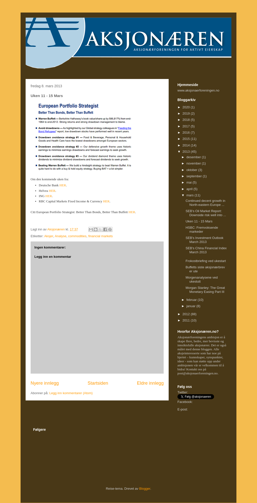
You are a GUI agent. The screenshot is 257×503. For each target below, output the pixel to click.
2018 (186, 120)
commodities (77, 236)
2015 (186, 139)
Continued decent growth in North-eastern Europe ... (205, 203)
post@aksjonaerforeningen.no (197, 373)
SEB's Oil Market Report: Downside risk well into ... (205, 213)
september (194, 176)
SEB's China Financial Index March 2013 (206, 250)
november (194, 163)
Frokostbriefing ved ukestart (205, 261)
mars (190, 195)
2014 (186, 145)
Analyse (60, 236)
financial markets (100, 236)
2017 (186, 126)
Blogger (144, 488)
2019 (186, 113)
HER (62, 185)
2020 (186, 107)
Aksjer (48, 236)
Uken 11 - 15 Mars (198, 221)
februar (192, 300)
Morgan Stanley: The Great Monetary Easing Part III (205, 290)
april (190, 189)
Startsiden (98, 383)
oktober (192, 170)
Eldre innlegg (150, 383)
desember (194, 157)
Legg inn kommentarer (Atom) (71, 393)
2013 (186, 151)
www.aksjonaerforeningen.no (198, 90)
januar (191, 306)
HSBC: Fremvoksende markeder (201, 229)
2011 (186, 320)
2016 (186, 132)
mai (189, 182)
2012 (186, 314)
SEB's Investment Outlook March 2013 (204, 240)
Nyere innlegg (45, 383)
